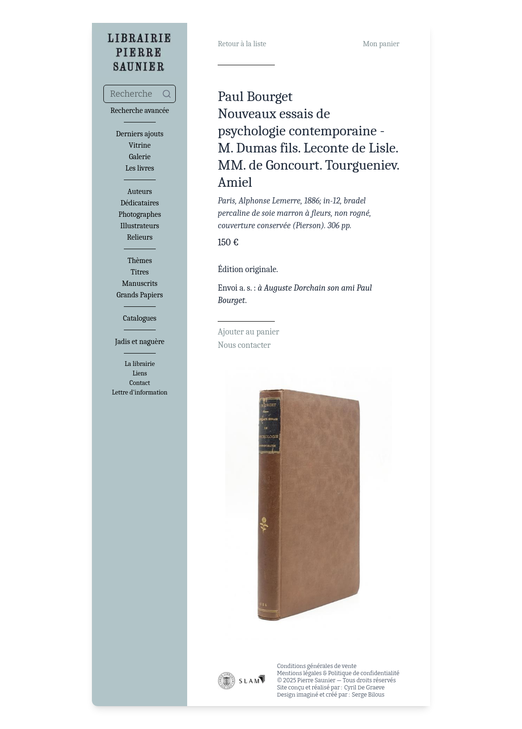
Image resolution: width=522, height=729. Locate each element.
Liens (139, 373)
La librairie (140, 364)
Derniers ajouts (139, 134)
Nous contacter (244, 345)
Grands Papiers (140, 295)
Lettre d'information (140, 392)
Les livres (139, 168)
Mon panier (381, 44)
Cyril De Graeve (364, 687)
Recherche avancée (139, 110)
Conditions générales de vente (316, 666)
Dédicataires (139, 203)
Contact (140, 383)
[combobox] (139, 93)
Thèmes (140, 260)
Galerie (140, 157)
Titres (139, 272)
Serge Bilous (368, 694)
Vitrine (140, 145)
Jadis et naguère (139, 341)
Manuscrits (140, 283)
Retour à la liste (242, 44)
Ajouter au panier (248, 332)
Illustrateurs (139, 226)
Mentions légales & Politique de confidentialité (338, 673)
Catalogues (139, 318)
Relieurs (139, 237)
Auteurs (140, 191)
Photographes (140, 214)
